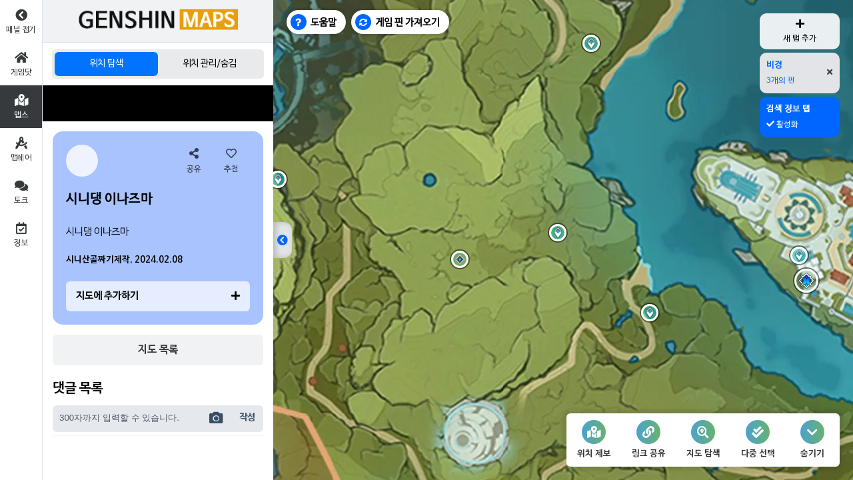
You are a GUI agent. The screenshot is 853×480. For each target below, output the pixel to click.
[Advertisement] (158, 103)
